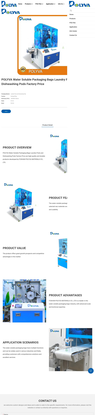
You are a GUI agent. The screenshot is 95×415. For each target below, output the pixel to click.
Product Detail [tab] (47, 125)
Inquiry (6, 111)
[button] (63, 4)
